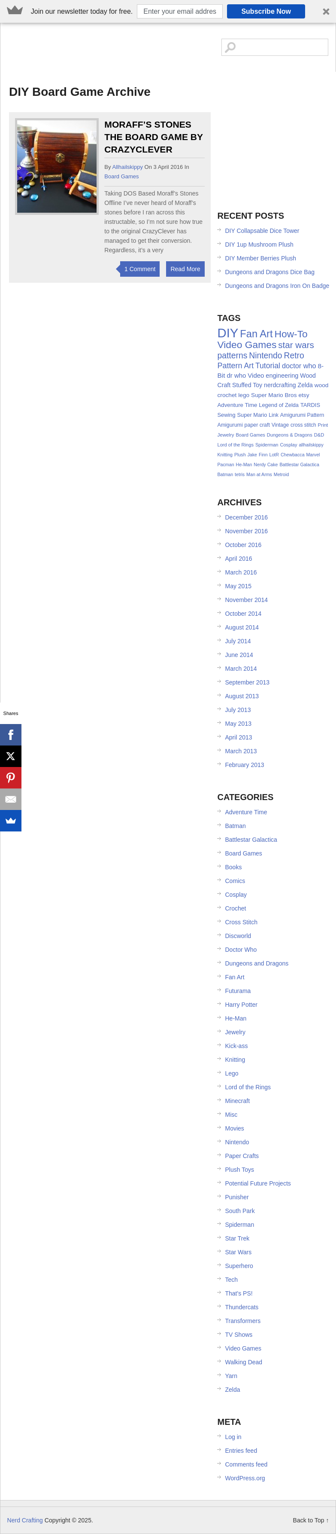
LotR (274, 454)
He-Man (244, 464)
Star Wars (238, 1252)
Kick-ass (236, 1045)
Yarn (231, 1375)
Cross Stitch (241, 922)
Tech (231, 1279)
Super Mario (252, 415)
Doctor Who (241, 949)
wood (322, 385)
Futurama (238, 990)
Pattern (229, 365)
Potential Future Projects (258, 1183)
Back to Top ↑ (311, 1520)
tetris (240, 474)
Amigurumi (229, 425)
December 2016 (246, 517)
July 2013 (238, 709)
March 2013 (241, 751)
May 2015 (238, 586)
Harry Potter (241, 1004)
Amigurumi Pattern (302, 415)
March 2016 (241, 572)
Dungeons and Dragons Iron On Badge (277, 285)
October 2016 (243, 544)
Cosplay (288, 444)
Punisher (236, 1197)
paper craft (257, 425)
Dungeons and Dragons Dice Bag (270, 272)
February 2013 (244, 764)
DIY (227, 333)
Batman (225, 474)
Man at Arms (259, 474)
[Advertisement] (276, 136)
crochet (226, 395)
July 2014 (238, 641)
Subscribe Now (266, 11)
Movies (234, 1128)
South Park (239, 1210)
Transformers (242, 1320)
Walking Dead (243, 1362)
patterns (232, 355)
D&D (319, 434)
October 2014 (243, 613)
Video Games (246, 344)
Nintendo (265, 355)
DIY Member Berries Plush (260, 258)
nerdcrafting (280, 385)
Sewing (226, 415)
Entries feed (241, 1450)
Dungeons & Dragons (289, 434)
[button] (168, 11)
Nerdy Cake (266, 464)
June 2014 (239, 654)
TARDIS (310, 405)
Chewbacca (293, 454)
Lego (231, 1073)
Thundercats (241, 1307)
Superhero (239, 1265)
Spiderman (266, 444)
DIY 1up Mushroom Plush (259, 244)
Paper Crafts (242, 1155)
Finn (263, 454)
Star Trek (237, 1238)
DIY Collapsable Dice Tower (262, 230)
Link (273, 415)
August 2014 (242, 627)
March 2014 (241, 668)
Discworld (238, 935)
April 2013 (238, 737)
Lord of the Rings (235, 444)
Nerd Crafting (68, 51)
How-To (290, 333)
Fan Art (256, 333)
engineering (282, 375)
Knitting (225, 454)
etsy (303, 395)
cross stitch (303, 425)
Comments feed (246, 1464)
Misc (231, 1114)
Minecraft (237, 1100)
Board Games (121, 176)
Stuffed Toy (247, 385)
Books (233, 867)
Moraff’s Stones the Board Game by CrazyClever (153, 136)
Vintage (280, 425)
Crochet (235, 908)
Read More (185, 269)
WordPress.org (245, 1478)
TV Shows (238, 1334)
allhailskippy (127, 167)
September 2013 (247, 682)
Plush (240, 454)
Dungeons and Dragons (256, 963)
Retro (294, 355)
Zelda (305, 385)
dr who (236, 375)
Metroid (281, 474)
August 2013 (242, 696)
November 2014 (246, 599)
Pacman (225, 464)
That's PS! (238, 1293)
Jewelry (225, 434)
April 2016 (238, 558)
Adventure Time (237, 405)
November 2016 (246, 531)
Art (249, 365)
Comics (235, 880)
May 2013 (238, 723)
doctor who (299, 366)
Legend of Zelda (279, 405)
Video (256, 375)
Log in (233, 1436)
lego (243, 395)
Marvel (313, 454)
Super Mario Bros (274, 395)
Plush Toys (239, 1169)
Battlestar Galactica (299, 464)
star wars (296, 345)
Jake (252, 454)
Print (323, 425)
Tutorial (267, 365)
